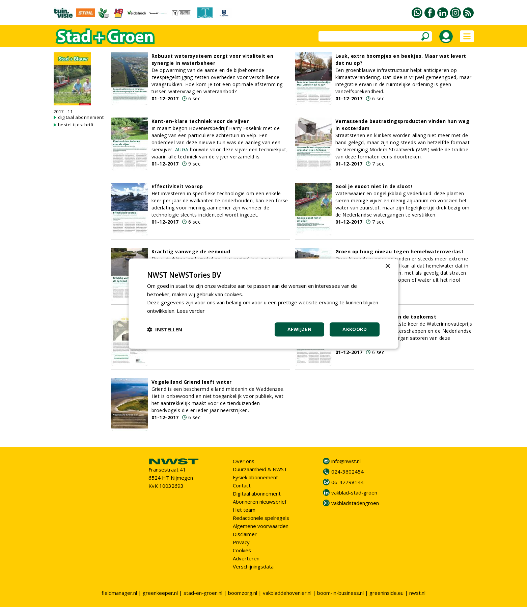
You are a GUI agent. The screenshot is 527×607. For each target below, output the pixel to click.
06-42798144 (347, 482)
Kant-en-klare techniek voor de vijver (200, 121)
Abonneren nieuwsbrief (259, 501)
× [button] (387, 266)
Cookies (242, 550)
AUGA (182, 149)
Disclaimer (245, 534)
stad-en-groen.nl (203, 592)
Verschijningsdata (253, 566)
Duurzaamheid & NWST (260, 469)
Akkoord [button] (354, 329)
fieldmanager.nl (119, 592)
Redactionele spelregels (261, 517)
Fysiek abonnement (255, 477)
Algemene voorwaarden (260, 526)
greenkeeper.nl (160, 592)
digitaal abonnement (81, 117)
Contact (242, 485)
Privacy (241, 542)
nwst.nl (417, 592)
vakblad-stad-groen (354, 492)
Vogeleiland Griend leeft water (191, 382)
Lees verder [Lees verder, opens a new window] (191, 310)
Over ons (243, 461)
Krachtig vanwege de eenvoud (190, 251)
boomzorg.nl (242, 592)
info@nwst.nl (346, 461)
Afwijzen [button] (299, 329)
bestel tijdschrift (76, 125)
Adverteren (246, 558)
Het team (244, 509)
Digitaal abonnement (257, 493)
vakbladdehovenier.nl (287, 592)
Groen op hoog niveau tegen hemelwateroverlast (399, 251)
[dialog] (263, 303)
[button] (164, 329)
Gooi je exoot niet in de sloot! (373, 186)
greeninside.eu (386, 592)
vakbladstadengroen (355, 503)
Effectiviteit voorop (177, 186)
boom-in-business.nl (340, 592)
